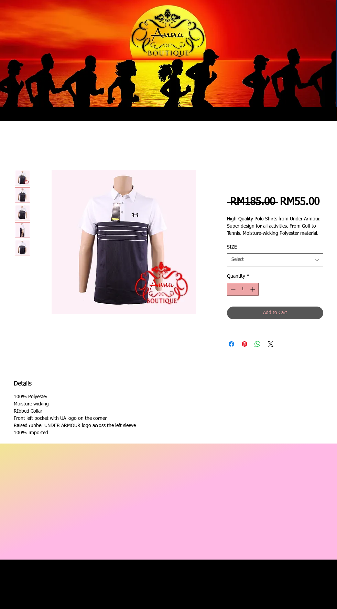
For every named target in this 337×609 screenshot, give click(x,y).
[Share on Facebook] (231, 344)
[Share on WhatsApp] (257, 344)
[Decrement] (232, 289)
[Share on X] (271, 344)
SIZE (232, 247)
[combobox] (275, 259)
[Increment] (253, 289)
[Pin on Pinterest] (244, 344)
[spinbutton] (243, 289)
